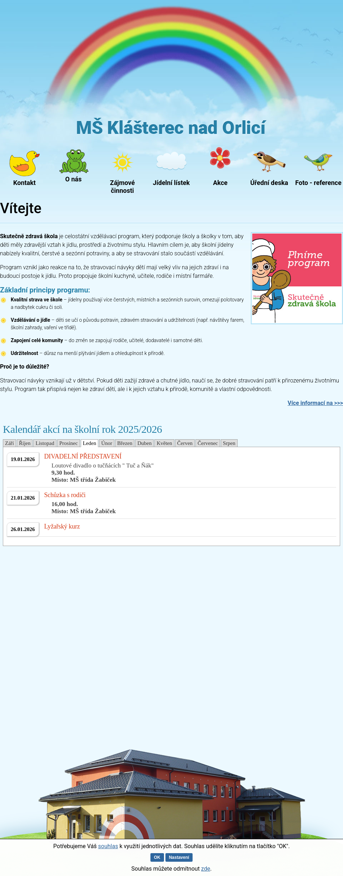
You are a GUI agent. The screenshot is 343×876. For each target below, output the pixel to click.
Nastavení (179, 857)
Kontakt (24, 182)
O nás (73, 179)
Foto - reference (318, 182)
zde (205, 868)
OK (157, 857)
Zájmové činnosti (122, 185)
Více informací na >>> (315, 403)
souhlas (108, 846)
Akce (220, 182)
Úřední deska (269, 182)
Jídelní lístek (171, 182)
